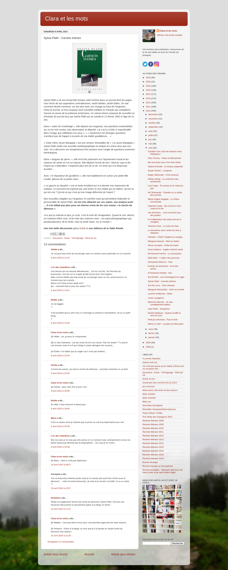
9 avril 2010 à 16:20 (60, 373)
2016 (148, 86)
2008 (148, 347)
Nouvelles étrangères (152, 405)
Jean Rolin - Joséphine (159, 309)
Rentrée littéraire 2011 (153, 432)
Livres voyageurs (156, 298)
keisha (54, 365)
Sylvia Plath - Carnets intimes (162, 281)
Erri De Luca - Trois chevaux (161, 285)
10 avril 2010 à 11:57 (61, 509)
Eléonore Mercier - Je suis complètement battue (160, 303)
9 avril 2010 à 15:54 (60, 355)
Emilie (54, 300)
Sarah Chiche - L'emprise (160, 170)
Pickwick (55, 498)
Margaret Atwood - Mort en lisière (163, 241)
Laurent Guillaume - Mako (160, 293)
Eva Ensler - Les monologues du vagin (166, 277)
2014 (148, 94)
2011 (148, 106)
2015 (148, 90)
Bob (83, 228)
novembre (153, 118)
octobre (152, 123)
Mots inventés (149, 398)
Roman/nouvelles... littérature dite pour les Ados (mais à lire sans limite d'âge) (162, 471)
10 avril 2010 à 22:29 (61, 535)
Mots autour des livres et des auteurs (159, 390)
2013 (148, 98)
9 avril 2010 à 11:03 (60, 257)
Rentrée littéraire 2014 (153, 443)
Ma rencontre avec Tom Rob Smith (164, 162)
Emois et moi (148, 379)
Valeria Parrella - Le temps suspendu (165, 166)
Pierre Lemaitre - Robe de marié (163, 245)
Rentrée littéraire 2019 (153, 458)
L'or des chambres (60, 267)
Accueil (89, 554)
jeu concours (148, 386)
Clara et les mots (66, 18)
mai (150, 143)
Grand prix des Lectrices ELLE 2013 (159, 382)
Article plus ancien (123, 554)
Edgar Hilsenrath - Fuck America (163, 175)
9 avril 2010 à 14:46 (60, 323)
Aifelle (54, 249)
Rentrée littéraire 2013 (153, 439)
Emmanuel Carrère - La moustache (164, 253)
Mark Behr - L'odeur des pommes (164, 258)
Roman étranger (150, 462)
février (151, 333)
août (150, 131)
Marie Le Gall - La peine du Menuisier (166, 324)
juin (150, 139)
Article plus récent (55, 554)
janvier (151, 337)
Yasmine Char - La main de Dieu (163, 226)
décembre (153, 114)
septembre (153, 127)
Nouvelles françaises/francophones (159, 409)
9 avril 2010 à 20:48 (60, 426)
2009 (148, 342)
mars (151, 329)
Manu (53, 418)
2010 (148, 111)
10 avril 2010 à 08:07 (61, 464)
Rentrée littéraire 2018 (153, 454)
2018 (148, 81)
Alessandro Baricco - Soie (160, 262)
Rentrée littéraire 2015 (153, 447)
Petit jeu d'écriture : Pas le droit (162, 319)
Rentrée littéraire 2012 (153, 435)
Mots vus (146, 401)
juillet (151, 135)
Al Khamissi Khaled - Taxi (160, 273)
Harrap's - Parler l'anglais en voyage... (166, 237)
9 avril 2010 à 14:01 (60, 290)
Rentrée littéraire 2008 (153, 420)
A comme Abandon (151, 358)
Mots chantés (148, 394)
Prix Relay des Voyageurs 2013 (157, 417)
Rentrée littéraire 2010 (153, 428)
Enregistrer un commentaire (61, 542)
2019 (148, 77)
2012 (148, 102)
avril (150, 148)
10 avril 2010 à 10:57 (61, 488)
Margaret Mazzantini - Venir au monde (166, 289)
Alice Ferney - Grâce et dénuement (164, 158)
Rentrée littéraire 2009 (153, 424)
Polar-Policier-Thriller (152, 413)
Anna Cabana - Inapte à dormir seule (165, 249)
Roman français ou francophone (157, 466)
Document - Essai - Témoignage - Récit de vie (74, 238)
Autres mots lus (149, 362)
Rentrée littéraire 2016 (153, 451)
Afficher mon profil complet (169, 35)
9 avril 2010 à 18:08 (60, 391)
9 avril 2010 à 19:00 (60, 408)
